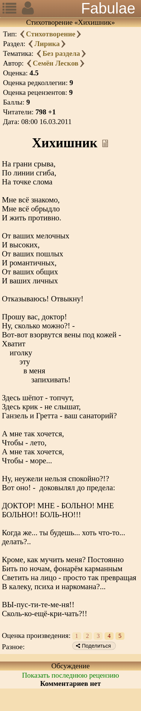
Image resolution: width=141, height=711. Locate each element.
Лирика (46, 44)
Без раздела (61, 53)
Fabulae (108, 8)
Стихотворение (50, 34)
